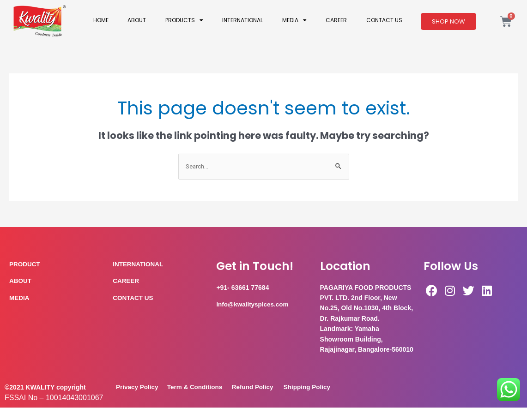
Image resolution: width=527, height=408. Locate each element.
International (242, 20)
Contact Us (384, 20)
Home (101, 20)
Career (336, 20)
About (136, 20)
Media (294, 20)
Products (184, 20)
